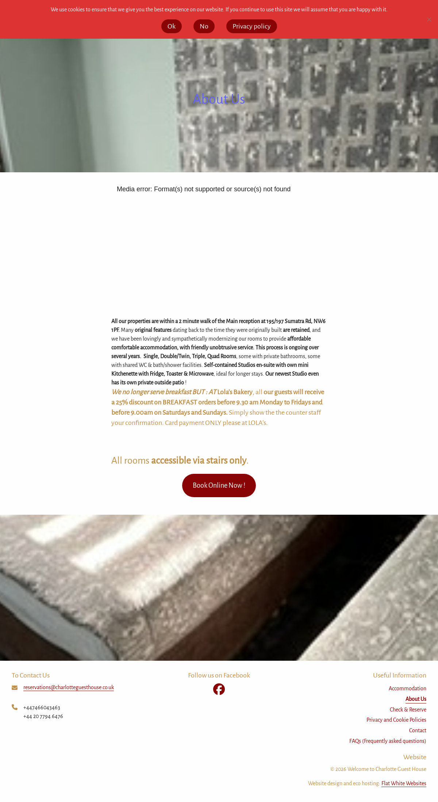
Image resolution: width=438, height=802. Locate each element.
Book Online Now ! (219, 485)
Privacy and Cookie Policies (396, 720)
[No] (429, 19)
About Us (416, 699)
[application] (219, 244)
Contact (417, 730)
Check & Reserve (408, 710)
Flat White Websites (403, 783)
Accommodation (407, 688)
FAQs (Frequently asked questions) (387, 741)
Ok (172, 26)
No (204, 26)
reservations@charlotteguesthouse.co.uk (68, 687)
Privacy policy (252, 26)
